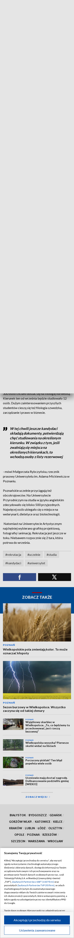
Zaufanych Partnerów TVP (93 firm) (35, 885)
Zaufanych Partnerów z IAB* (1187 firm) (33, 881)
